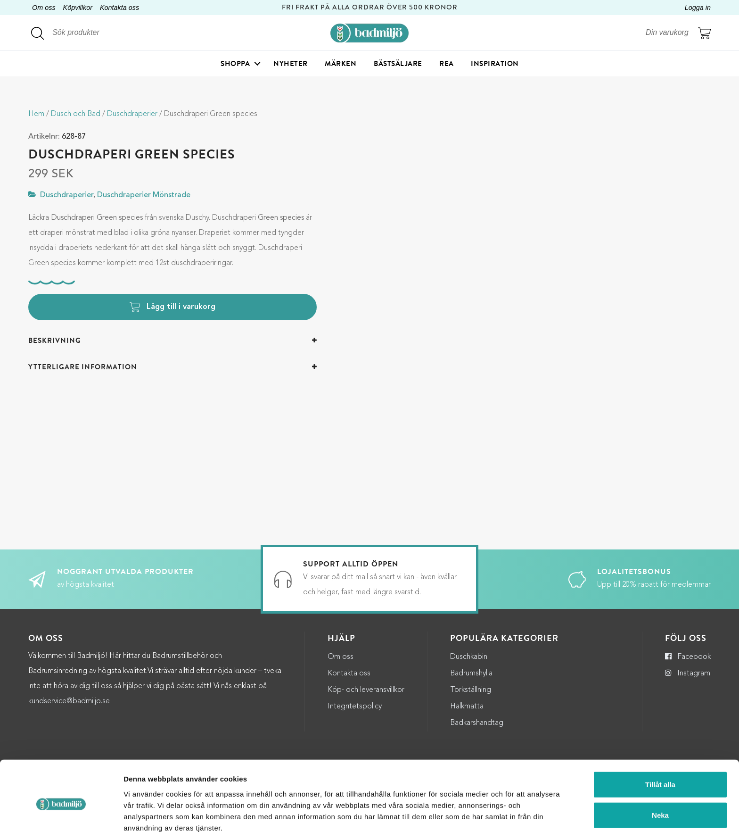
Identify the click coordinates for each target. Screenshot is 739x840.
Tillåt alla (660, 747)
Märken (340, 63)
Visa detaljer (513, 821)
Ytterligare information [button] (82, 367)
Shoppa (235, 63)
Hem (36, 114)
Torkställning (470, 690)
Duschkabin (468, 657)
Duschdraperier (132, 114)
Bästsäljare (398, 63)
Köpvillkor (77, 7)
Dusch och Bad (75, 114)
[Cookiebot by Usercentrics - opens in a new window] (61, 822)
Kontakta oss (119, 7)
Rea (446, 63)
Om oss (44, 7)
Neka (660, 778)
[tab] (172, 341)
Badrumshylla (471, 673)
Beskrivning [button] (54, 340)
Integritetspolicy (355, 706)
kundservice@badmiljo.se (69, 701)
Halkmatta (467, 706)
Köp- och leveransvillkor (366, 690)
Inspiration (495, 63)
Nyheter (290, 63)
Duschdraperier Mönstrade (143, 195)
